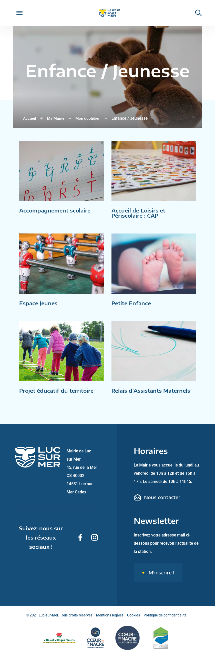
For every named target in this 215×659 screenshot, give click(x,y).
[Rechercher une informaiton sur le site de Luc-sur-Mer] (195, 13)
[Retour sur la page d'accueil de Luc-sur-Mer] (107, 13)
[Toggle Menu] (19, 13)
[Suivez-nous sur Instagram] (94, 541)
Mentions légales (110, 619)
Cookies (133, 619)
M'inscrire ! (160, 576)
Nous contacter (157, 501)
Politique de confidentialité (165, 619)
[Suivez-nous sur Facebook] (80, 541)
